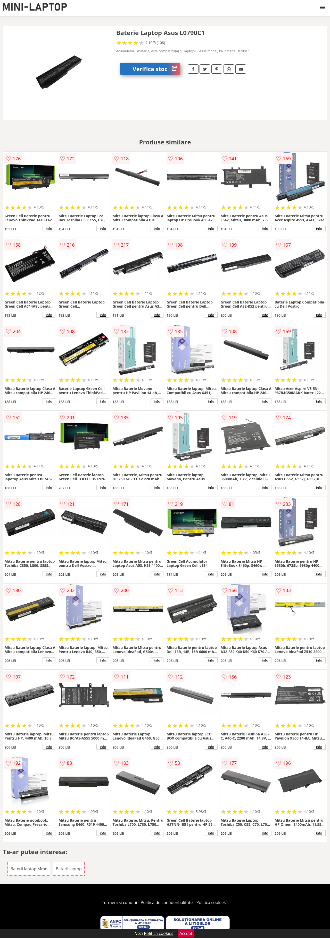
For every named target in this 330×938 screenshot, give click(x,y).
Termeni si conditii (119, 902)
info (49, 228)
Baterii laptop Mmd (28, 869)
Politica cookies (211, 902)
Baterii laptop (69, 869)
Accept (185, 933)
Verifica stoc (156, 69)
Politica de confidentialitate (167, 902)
